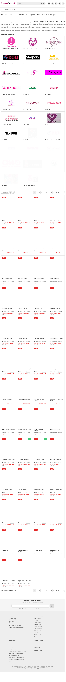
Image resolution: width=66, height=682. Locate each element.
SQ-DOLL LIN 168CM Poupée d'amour (24, 375)
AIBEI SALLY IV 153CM (23, 344)
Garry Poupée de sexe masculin (39, 405)
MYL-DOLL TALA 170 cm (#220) (55, 557)
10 (56, 198)
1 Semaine (12, 226)
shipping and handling (23, 672)
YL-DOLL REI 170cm (38, 556)
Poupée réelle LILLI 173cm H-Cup (24, 587)
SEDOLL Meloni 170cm (7, 405)
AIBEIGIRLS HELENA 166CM (8, 254)
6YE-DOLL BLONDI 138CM (8, 525)
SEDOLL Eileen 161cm (54, 435)
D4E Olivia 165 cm (54, 525)
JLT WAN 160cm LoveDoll (23, 465)
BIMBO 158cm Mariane (39, 254)
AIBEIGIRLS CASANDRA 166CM (23, 224)
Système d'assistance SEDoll (56, 344)
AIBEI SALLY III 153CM (7, 344)
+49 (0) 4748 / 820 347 (16, 631)
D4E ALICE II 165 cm (38, 525)
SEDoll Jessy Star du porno (24, 405)
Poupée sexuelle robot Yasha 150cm (56, 405)
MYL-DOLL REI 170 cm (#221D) (23, 557)
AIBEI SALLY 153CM (22, 314)
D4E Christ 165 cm (6, 556)
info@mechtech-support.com (17, 633)
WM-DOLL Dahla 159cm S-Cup (40, 375)
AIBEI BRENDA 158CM (7, 495)
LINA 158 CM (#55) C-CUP (24, 525)
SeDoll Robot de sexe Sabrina (24, 435)
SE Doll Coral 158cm (6, 374)
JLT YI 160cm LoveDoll (39, 465)
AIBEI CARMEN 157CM (7, 284)
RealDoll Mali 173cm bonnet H (8, 586)
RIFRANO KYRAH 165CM (55, 465)
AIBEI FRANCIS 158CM (23, 495)
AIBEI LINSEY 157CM (54, 284)
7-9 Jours (28, 377)
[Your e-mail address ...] (30, 611)
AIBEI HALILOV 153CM (55, 314)
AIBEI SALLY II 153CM (38, 314)
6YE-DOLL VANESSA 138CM (56, 495)
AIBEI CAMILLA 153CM (39, 344)
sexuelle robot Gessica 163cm (8, 435)
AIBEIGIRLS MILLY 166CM (40, 223)
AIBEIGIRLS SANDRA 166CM (8, 223)
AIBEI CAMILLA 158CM (39, 284)
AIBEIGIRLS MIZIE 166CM (23, 254)
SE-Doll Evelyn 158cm (54, 374)
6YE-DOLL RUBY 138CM (39, 495)
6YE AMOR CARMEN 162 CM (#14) (8, 466)
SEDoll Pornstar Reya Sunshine (38, 436)
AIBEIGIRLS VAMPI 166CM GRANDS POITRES (56, 224)
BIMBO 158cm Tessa (54, 254)
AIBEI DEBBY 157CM (22, 284)
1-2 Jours (59, 468)
